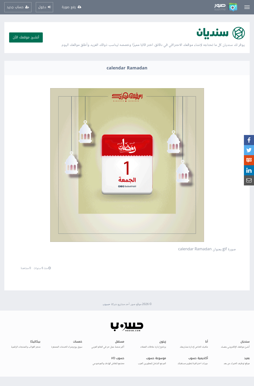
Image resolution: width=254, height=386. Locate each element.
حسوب (106, 304)
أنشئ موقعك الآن (26, 37)
